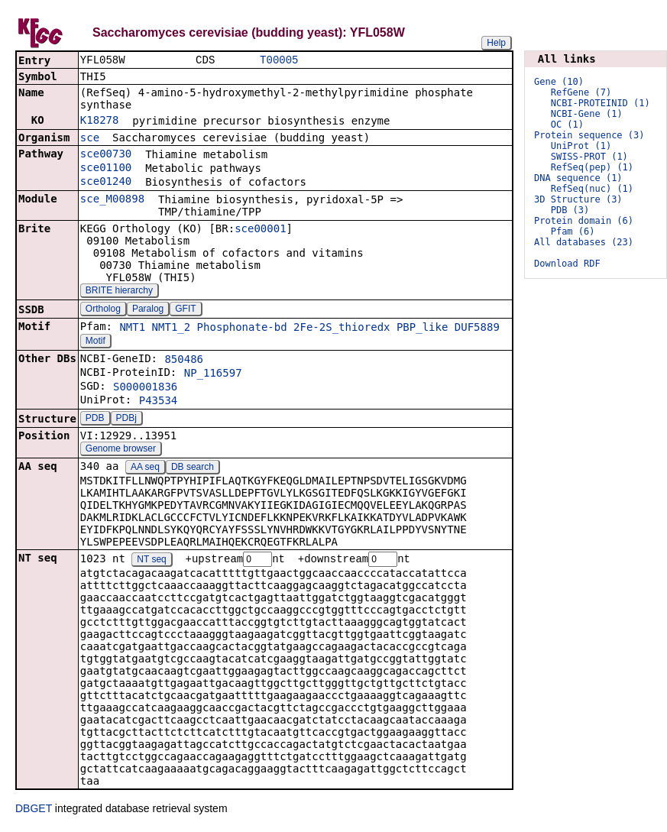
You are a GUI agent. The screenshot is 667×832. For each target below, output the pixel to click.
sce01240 (105, 182)
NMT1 (132, 328)
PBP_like (422, 328)
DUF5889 (477, 328)
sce (89, 139)
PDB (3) (570, 210)
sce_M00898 (112, 200)
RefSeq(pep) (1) (592, 167)
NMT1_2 (171, 328)
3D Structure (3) (578, 199)
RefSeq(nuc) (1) (592, 188)
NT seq (151, 561)
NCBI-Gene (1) (587, 113)
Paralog (148, 310)
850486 (183, 360)
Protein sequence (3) (589, 135)
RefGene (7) (581, 92)
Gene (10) (559, 81)
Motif (95, 342)
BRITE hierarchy (119, 292)
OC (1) (567, 124)
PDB (95, 419)
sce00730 (105, 155)
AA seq (145, 468)
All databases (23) (583, 242)
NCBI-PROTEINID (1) (600, 103)
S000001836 (145, 388)
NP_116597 (213, 374)
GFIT (185, 310)
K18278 (99, 121)
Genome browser (121, 450)
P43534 (158, 402)
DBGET (33, 810)
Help (496, 42)
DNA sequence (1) (578, 178)
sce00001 (260, 230)
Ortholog (103, 310)
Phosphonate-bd (242, 328)
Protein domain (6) (583, 220)
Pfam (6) (573, 231)
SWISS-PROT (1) (589, 156)
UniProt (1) (581, 146)
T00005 (279, 60)
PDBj (126, 419)
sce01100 (105, 169)
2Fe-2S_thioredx (341, 328)
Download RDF (567, 263)
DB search (192, 468)
